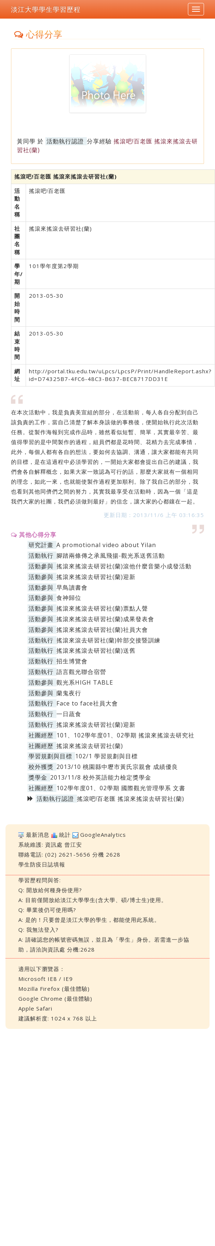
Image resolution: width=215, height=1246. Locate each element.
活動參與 (41, 566)
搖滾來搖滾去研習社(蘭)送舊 (96, 650)
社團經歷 (41, 735)
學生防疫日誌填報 (41, 864)
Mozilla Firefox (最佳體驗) (54, 988)
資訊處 (54, 844)
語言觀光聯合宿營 (81, 672)
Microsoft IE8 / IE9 (45, 978)
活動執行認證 (65, 141)
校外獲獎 (41, 767)
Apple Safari (35, 1008)
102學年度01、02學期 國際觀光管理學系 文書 (120, 788)
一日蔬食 (68, 714)
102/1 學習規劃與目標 (106, 756)
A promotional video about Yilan (106, 545)
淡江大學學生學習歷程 (46, 9)
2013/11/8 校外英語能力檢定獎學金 (100, 777)
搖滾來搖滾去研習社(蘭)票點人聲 (102, 608)
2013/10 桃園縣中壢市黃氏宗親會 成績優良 (117, 767)
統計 (65, 834)
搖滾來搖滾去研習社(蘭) (89, 746)
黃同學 (26, 141)
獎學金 (38, 777)
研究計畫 (41, 545)
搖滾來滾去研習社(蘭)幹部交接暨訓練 (108, 640)
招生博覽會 (72, 661)
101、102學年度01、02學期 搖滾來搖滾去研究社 (125, 735)
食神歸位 (68, 598)
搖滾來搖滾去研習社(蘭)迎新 (96, 577)
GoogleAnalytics (103, 834)
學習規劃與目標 (50, 756)
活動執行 (41, 555)
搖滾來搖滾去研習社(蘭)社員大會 (102, 630)
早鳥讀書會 (72, 587)
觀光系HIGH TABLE (84, 682)
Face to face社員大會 (87, 703)
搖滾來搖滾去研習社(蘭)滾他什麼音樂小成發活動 (124, 566)
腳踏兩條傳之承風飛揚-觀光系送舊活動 (110, 555)
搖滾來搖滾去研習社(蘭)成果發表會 (105, 619)
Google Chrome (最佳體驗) (55, 998)
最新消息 (37, 834)
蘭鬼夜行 (68, 693)
